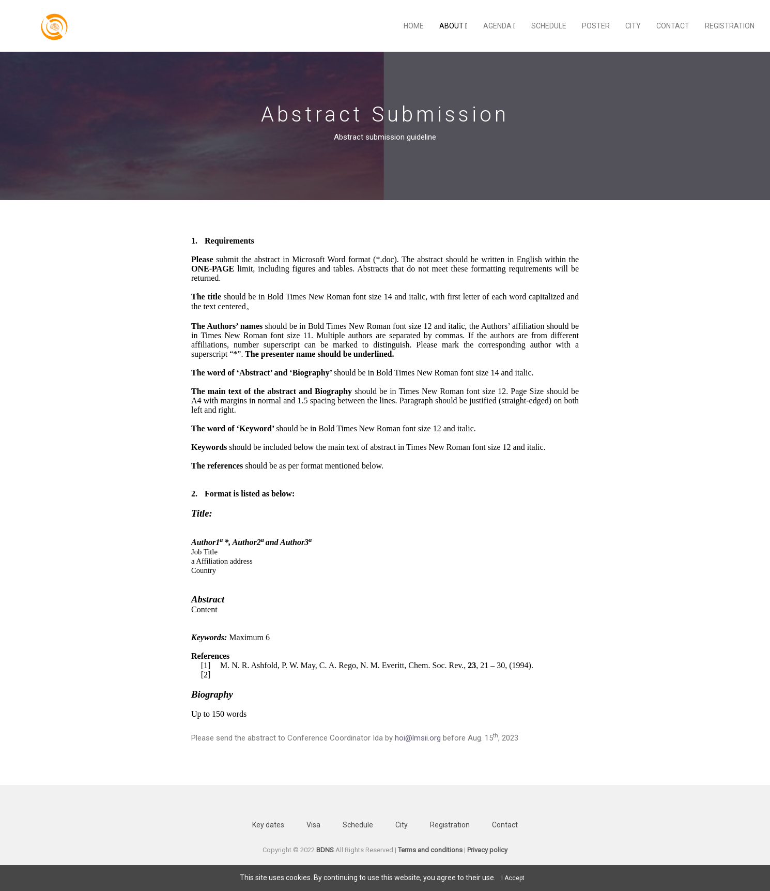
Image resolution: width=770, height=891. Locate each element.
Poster (596, 26)
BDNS (325, 850)
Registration (729, 26)
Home (414, 26)
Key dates (268, 825)
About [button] (453, 26)
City (633, 26)
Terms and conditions (430, 850)
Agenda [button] (499, 26)
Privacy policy (487, 850)
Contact (672, 26)
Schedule (548, 26)
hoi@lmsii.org (418, 738)
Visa (313, 825)
